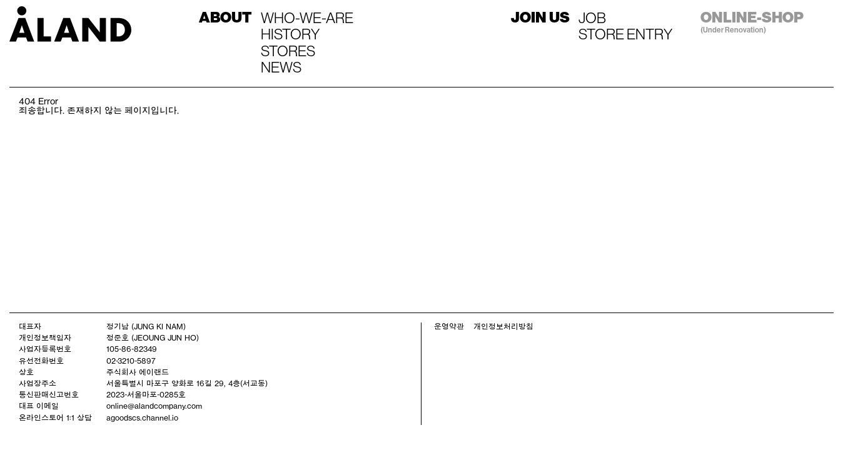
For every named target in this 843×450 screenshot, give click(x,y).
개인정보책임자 (45, 337)
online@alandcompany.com (154, 405)
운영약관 (449, 326)
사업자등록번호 (45, 348)
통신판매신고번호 (49, 394)
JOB (592, 17)
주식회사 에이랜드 (137, 372)
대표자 (30, 326)
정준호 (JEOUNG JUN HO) (152, 337)
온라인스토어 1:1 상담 (55, 417)
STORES (288, 50)
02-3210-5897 (131, 360)
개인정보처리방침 (503, 326)
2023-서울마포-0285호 (146, 394)
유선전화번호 (41, 360)
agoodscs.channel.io (142, 417)
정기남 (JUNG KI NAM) (146, 326)
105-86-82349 (131, 348)
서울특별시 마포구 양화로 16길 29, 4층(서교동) (187, 383)
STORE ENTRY (625, 33)
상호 (26, 372)
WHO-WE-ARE (307, 17)
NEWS (281, 67)
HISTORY (290, 33)
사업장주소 (37, 383)
